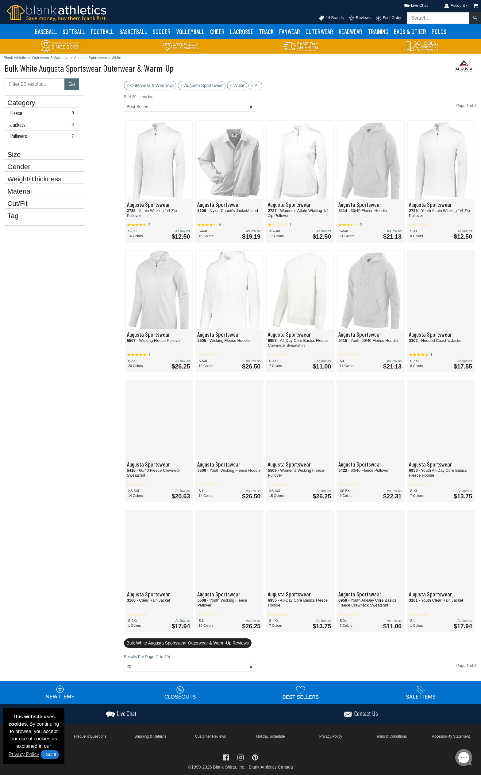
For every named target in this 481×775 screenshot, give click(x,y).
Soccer (162, 31)
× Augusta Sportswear (202, 85)
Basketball (133, 31)
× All (255, 85)
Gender (18, 167)
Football (102, 31)
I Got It (49, 754)
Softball (74, 31)
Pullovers (43, 136)
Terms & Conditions (391, 736)
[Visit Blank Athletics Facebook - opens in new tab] (226, 757)
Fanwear (289, 31)
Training (378, 31)
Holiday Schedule (270, 736)
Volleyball (190, 31)
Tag (12, 216)
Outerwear (319, 31)
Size (14, 154)
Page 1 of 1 (466, 665)
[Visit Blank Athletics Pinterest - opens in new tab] (255, 757)
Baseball (46, 31)
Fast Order (388, 18)
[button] (410, 4)
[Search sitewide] (438, 18)
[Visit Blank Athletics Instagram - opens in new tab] (241, 757)
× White (237, 85)
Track (266, 31)
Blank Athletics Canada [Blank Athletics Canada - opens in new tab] (271, 767)
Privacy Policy (24, 754)
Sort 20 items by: (138, 96)
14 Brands (331, 18)
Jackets (43, 124)
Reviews (359, 18)
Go (71, 84)
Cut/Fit (17, 203)
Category (21, 103)
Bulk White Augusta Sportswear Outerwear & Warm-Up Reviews (188, 643)
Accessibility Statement (451, 736)
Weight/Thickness (34, 179)
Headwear (350, 31)
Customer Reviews (210, 736)
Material (19, 191)
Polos (439, 31)
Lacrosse (241, 31)
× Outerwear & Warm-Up (150, 85)
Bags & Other (410, 31)
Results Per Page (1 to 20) (147, 656)
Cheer (217, 31)
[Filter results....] (35, 84)
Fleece (43, 113)
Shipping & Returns (150, 736)
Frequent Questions (90, 736)
